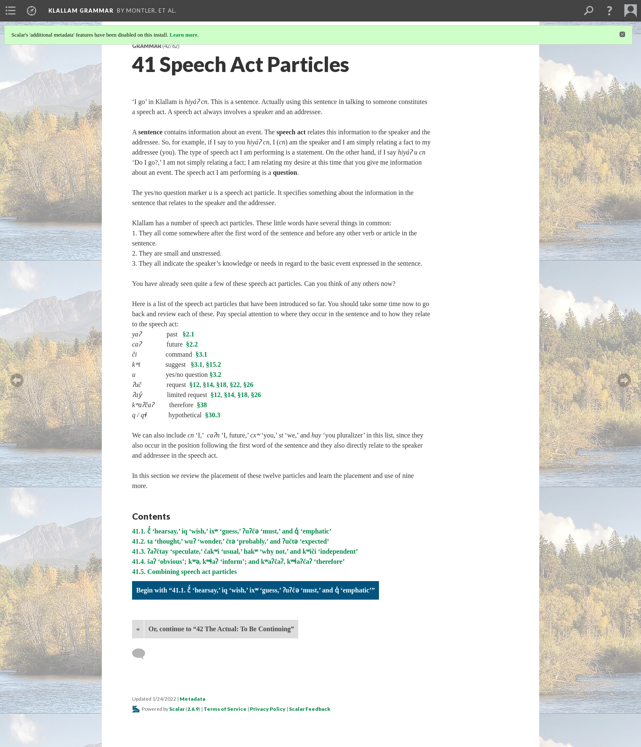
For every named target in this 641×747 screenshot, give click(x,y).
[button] (609, 10)
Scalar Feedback (309, 709)
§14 (229, 394)
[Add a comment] (142, 653)
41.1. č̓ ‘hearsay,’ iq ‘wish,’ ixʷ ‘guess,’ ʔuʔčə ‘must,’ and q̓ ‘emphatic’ (231, 531)
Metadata (192, 699)
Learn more (183, 35)
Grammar (147, 46)
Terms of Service (225, 709)
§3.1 (201, 354)
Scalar (177, 709)
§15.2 (213, 364)
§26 (248, 384)
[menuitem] (10, 10)
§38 (202, 404)
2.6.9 (193, 709)
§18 (221, 384)
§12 (194, 384)
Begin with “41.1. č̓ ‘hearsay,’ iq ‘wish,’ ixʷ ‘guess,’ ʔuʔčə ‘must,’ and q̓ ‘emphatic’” (255, 590)
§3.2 (215, 374)
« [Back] (138, 628)
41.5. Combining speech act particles (184, 571)
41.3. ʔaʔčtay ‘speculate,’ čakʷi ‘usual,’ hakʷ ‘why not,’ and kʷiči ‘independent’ (245, 551)
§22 (235, 384)
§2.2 (192, 344)
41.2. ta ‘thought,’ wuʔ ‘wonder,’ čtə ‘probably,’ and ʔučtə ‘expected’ (230, 541)
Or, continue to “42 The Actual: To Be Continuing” (221, 628)
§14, (209, 384)
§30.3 (212, 415)
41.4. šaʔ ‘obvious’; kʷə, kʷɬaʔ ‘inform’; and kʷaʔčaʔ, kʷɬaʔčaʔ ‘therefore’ (238, 561)
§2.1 (188, 334)
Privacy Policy (268, 709)
